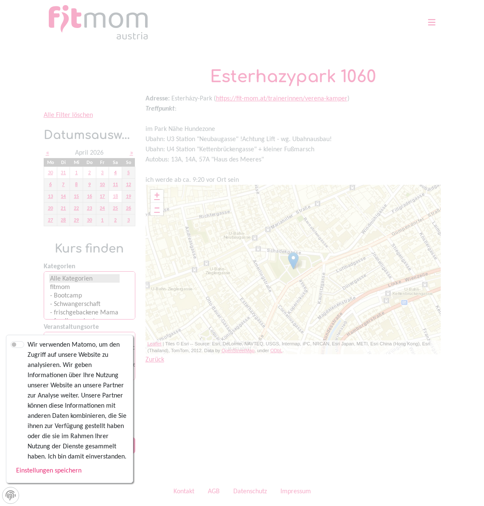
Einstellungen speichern (48, 470)
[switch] (17, 344)
